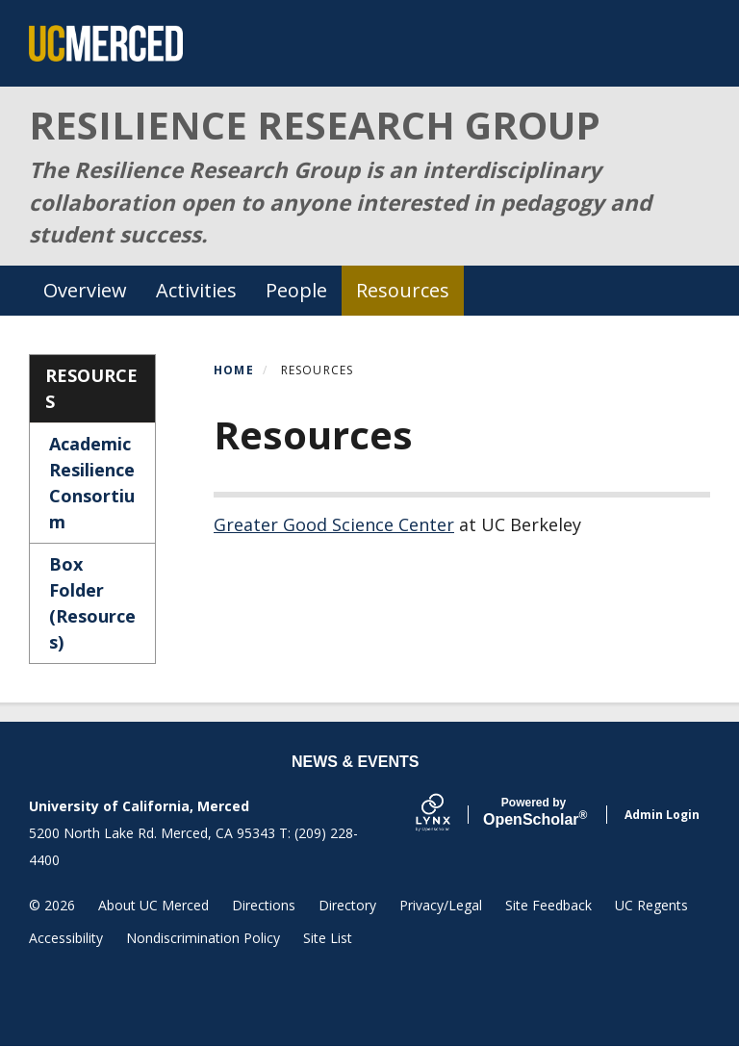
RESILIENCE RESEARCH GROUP (314, 124)
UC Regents (651, 905)
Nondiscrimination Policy (203, 938)
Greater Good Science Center (334, 524)
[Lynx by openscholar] (449, 814)
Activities (196, 290)
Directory (347, 905)
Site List (327, 938)
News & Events (355, 761)
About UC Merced (153, 905)
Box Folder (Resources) (92, 602)
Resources (402, 290)
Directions (263, 905)
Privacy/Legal (440, 905)
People (296, 290)
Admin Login (662, 814)
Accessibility (66, 938)
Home (234, 370)
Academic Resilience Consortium (92, 482)
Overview (85, 290)
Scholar (533, 812)
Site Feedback (548, 905)
